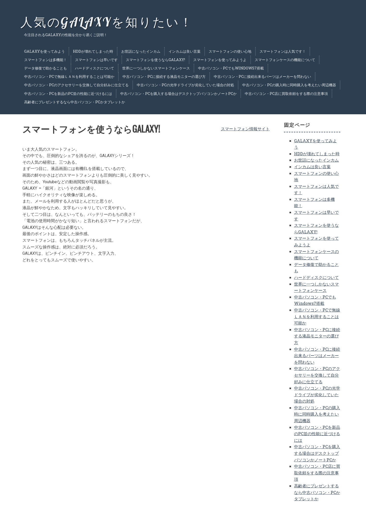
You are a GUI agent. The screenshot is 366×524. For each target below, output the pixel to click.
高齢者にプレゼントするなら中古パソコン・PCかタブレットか (74, 102)
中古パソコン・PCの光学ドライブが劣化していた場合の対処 (185, 84)
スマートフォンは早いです (96, 59)
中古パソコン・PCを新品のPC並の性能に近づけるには (68, 93)
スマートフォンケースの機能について (285, 59)
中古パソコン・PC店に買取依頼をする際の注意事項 (286, 93)
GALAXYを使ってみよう (44, 51)
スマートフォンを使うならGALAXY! (155, 59)
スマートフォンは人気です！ (283, 51)
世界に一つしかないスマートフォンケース (156, 68)
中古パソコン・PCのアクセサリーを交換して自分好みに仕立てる (76, 84)
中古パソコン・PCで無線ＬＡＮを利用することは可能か (69, 76)
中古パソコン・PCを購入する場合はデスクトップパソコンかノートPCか (178, 93)
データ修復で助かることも (45, 68)
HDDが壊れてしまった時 (93, 51)
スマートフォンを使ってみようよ (220, 59)
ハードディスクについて (94, 68)
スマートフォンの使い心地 (230, 51)
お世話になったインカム (140, 51)
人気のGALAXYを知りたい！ (106, 22)
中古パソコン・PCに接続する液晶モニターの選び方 (164, 76)
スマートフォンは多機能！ (45, 59)
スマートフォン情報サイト (245, 128)
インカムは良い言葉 (185, 51)
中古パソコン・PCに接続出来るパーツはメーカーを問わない (262, 76)
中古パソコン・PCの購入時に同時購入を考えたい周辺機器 (289, 84)
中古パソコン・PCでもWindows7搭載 (231, 68)
